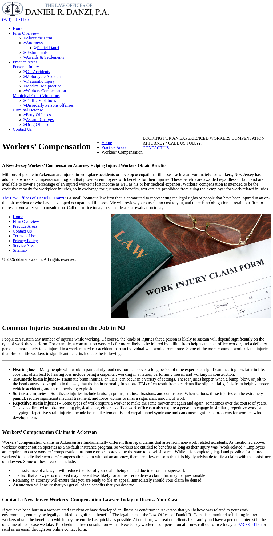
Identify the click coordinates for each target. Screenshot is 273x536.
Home (18, 28)
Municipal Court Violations (36, 95)
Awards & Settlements (43, 57)
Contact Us (22, 129)
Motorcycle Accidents (43, 76)
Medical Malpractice (42, 86)
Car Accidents (36, 71)
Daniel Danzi (46, 47)
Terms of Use (24, 236)
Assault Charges (38, 119)
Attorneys (33, 43)
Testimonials (35, 52)
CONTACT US (156, 148)
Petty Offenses (37, 115)
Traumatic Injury (39, 81)
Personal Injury (26, 67)
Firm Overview (26, 33)
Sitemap (20, 250)
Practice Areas (25, 62)
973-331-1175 (250, 524)
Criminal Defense (28, 110)
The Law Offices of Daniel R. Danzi (33, 198)
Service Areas (24, 245)
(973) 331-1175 (15, 19)
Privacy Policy (25, 240)
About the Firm (37, 38)
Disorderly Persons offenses (48, 105)
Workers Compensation (44, 91)
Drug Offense (36, 124)
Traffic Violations (39, 100)
